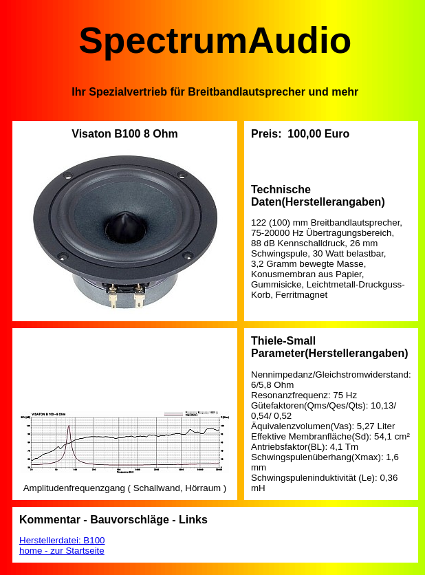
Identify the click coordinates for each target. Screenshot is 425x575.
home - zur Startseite (62, 550)
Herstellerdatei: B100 (62, 540)
